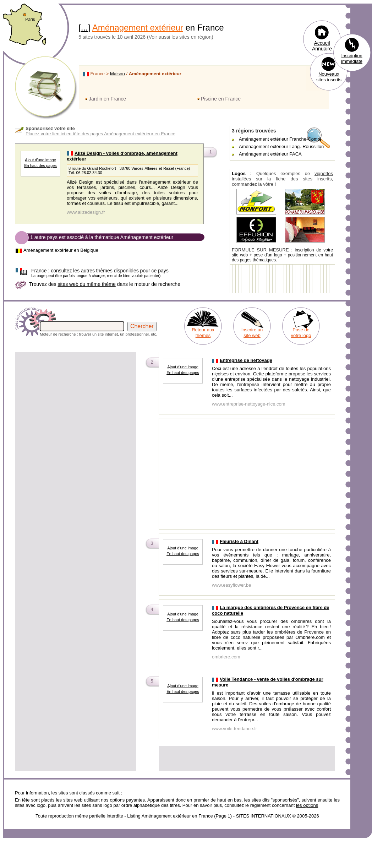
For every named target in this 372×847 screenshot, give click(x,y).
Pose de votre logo (301, 332)
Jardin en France (107, 99)
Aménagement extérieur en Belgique (60, 250)
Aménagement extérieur (137, 27)
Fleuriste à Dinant (239, 541)
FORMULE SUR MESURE (260, 250)
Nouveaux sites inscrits (328, 76)
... (84, 27)
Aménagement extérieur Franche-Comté (280, 139)
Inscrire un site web (252, 332)
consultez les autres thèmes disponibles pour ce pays (100, 270)
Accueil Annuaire (322, 45)
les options (307, 805)
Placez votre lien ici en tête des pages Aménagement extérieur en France (100, 133)
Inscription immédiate (351, 58)
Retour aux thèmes (203, 332)
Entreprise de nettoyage (246, 360)
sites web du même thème (86, 284)
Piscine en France (221, 99)
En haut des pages (40, 165)
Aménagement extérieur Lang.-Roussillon (281, 146)
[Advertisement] (75, 402)
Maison (117, 73)
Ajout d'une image (40, 160)
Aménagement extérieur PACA (270, 154)
